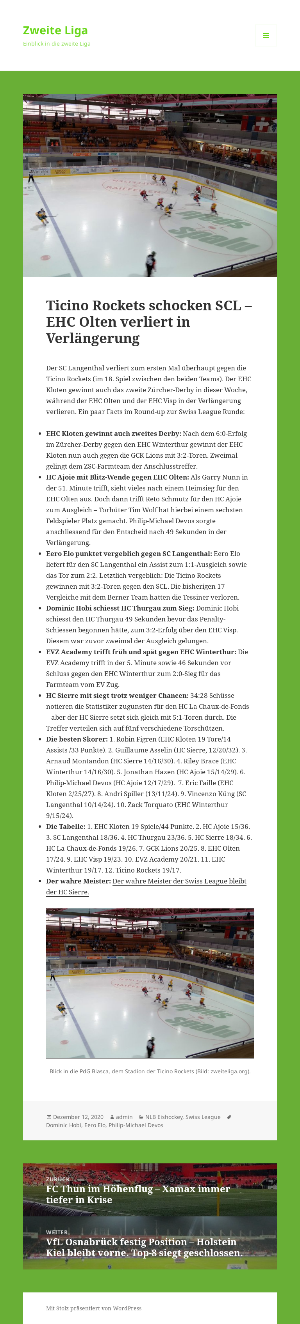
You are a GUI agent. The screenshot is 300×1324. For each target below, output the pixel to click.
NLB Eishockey (163, 1116)
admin (124, 1116)
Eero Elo (94, 1125)
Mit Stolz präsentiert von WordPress (93, 1308)
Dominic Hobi (63, 1125)
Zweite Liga (55, 29)
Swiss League (203, 1116)
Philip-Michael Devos (136, 1125)
